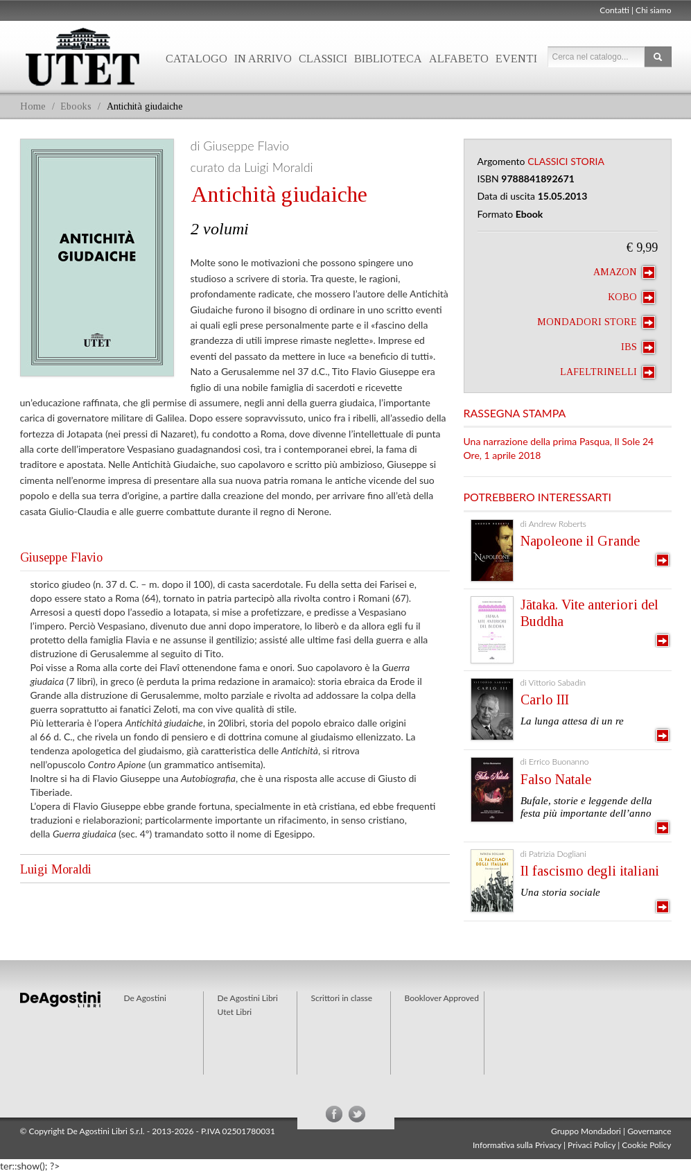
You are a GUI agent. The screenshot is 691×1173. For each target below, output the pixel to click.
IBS (638, 347)
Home (33, 106)
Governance (649, 1131)
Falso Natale (556, 779)
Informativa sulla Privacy (517, 1145)
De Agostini (145, 998)
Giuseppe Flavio (61, 557)
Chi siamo (653, 10)
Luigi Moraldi (55, 869)
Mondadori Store (596, 322)
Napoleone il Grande (580, 540)
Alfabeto (459, 58)
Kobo (631, 297)
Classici (323, 58)
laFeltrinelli (607, 372)
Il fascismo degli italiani (590, 870)
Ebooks (75, 106)
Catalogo (196, 58)
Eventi (516, 58)
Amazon (624, 272)
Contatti (614, 10)
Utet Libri (82, 57)
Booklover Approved (442, 998)
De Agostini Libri (248, 998)
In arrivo (263, 58)
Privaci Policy (591, 1145)
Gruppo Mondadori (586, 1131)
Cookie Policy (646, 1145)
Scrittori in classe (342, 998)
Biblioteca (388, 58)
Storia (587, 161)
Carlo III (545, 699)
